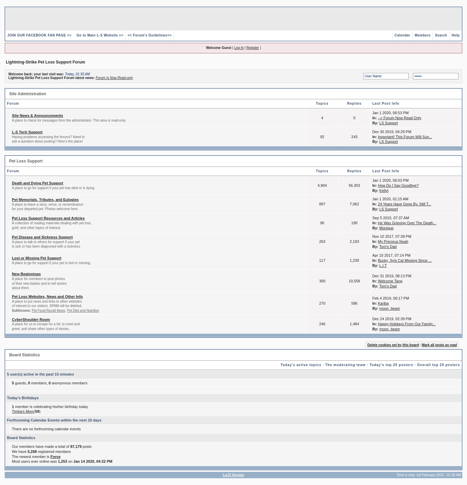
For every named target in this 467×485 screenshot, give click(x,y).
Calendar (402, 35)
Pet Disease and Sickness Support (42, 237)
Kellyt (383, 190)
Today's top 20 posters (391, 365)
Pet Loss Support (25, 161)
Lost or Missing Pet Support (36, 258)
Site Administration (27, 94)
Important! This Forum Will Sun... (405, 137)
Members (423, 35)
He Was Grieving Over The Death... (407, 223)
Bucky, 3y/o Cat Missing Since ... (405, 260)
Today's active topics (301, 365)
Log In (239, 48)
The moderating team (345, 365)
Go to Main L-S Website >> (100, 35)
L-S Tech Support (27, 132)
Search (441, 35)
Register (252, 48)
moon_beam (389, 308)
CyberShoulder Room (31, 319)
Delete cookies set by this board (393, 345)
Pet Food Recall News (48, 310)
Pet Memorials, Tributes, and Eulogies (45, 200)
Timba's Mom (23, 411)
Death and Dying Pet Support (37, 183)
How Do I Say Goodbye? (398, 185)
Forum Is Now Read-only (114, 78)
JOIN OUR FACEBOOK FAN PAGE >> (39, 35)
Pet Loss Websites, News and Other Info (47, 297)
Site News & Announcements (37, 115)
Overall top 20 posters (438, 365)
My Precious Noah (393, 241)
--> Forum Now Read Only (399, 118)
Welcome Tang (390, 281)
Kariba (383, 303)
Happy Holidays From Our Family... (407, 324)
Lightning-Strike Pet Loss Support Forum (45, 62)
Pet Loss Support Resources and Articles (48, 218)
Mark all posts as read (439, 345)
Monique (386, 228)
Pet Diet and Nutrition (83, 310)
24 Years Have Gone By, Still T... (404, 204)
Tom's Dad (388, 247)
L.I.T (383, 265)
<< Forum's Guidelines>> (149, 35)
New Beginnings (26, 274)
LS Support (388, 123)
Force (56, 457)
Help (455, 35)
